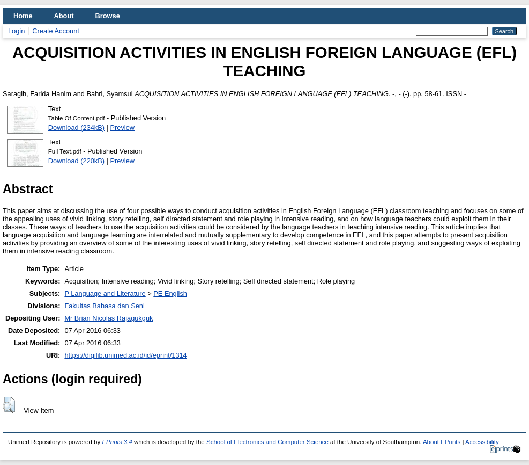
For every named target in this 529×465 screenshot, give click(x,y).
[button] (9, 405)
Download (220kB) (76, 161)
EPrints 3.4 (117, 442)
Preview (122, 127)
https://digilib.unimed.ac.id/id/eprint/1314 (125, 355)
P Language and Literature (104, 293)
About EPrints (441, 442)
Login (16, 31)
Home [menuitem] (23, 16)
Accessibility (482, 442)
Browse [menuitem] (107, 16)
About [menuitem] (64, 16)
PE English (170, 293)
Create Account (55, 31)
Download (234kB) (76, 127)
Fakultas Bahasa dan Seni (104, 306)
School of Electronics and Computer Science (267, 442)
